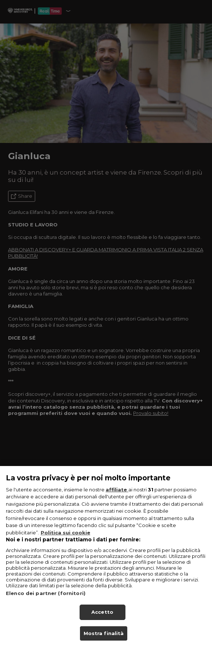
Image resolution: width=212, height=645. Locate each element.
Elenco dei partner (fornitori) (45, 598)
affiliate (117, 494)
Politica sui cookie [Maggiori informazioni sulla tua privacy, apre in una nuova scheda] (65, 537)
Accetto (102, 617)
